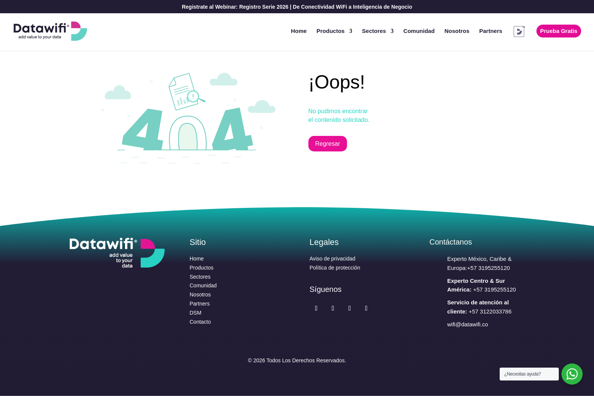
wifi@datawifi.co (467, 324)
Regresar (327, 143)
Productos (331, 31)
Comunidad (419, 31)
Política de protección (335, 268)
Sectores (374, 31)
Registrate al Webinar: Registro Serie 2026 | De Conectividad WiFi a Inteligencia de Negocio (297, 7)
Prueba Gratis (558, 31)
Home (299, 31)
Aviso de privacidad (332, 259)
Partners (490, 31)
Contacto (200, 322)
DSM (196, 313)
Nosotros (456, 31)
